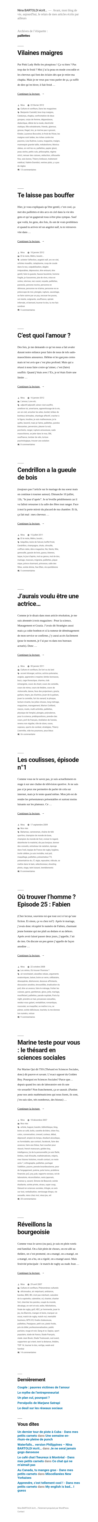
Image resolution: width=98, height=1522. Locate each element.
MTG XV (30, 1320)
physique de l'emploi (26, 713)
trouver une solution (40, 441)
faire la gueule (29, 274)
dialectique (22, 123)
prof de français (30, 720)
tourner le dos (42, 302)
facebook (46, 1141)
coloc (19, 1134)
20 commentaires (28, 1199)
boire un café (23, 1130)
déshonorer (34, 981)
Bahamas (25, 832)
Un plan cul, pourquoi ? (33, 1397)
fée (46, 549)
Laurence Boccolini (32, 134)
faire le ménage (42, 988)
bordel (47, 412)
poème (36, 1170)
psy (31, 1174)
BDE (27, 1295)
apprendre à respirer (34, 677)
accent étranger (27, 673)
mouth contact (43, 1159)
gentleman (36, 992)
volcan (31, 1013)
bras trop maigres (45, 112)
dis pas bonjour (45, 842)
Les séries (25, 970)
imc (32, 130)
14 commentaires (28, 1352)
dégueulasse (46, 119)
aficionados (26, 1291)
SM (49, 433)
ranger (29, 430)
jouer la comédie (24, 698)
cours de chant (34, 684)
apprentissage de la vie (49, 408)
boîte (32, 1130)
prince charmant (30, 563)
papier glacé (51, 148)
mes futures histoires (26, 1159)
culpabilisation (34, 267)
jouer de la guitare (50, 695)
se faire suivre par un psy (28, 295)
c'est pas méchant (41, 1295)
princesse (43, 563)
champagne (32, 545)
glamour (52, 126)
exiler (42, 1306)
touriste (43, 1010)
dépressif (21, 1138)
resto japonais (47, 1177)
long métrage (53, 702)
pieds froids (50, 1323)
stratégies (46, 727)
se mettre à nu (45, 1006)
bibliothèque (47, 1127)
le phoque (51, 698)
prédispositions (39, 716)
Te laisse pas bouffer (45, 195)
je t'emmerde (46, 1309)
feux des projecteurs (43, 691)
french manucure (32, 1148)
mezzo (20, 709)
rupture (45, 292)
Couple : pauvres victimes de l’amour (43, 1387)
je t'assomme (30, 277)
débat (53, 1134)
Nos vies (24, 828)
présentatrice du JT (26, 860)
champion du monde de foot (29, 839)
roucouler (21, 1006)
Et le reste (25, 256)
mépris (54, 1156)
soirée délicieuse (31, 1010)
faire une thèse (32, 1145)
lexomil (26, 423)
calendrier (36, 1298)
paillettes (40, 148)
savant (30, 1181)
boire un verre (42, 977)
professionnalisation (38, 1327)
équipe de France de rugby (39, 850)
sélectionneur (41, 864)
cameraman (35, 832)
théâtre (55, 1341)
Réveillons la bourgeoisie (34, 1228)
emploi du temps (34, 1138)
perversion (33, 426)
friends (44, 126)
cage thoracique (30, 680)
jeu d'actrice (36, 695)
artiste (23, 1127)
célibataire (54, 977)
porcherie (21, 430)
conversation (29, 1134)
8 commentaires (28, 444)
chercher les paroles (31, 1302)
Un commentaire (28, 734)
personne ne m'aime (35, 288)
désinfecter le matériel (27, 842)
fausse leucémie (44, 274)
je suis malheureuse (42, 419)
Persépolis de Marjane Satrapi (38, 1403)
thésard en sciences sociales (30, 1188)
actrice (38, 673)
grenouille (21, 552)
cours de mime (24, 687)
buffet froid (49, 542)
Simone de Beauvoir (42, 1181)
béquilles (25, 542)
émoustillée (41, 985)
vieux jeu (44, 1195)
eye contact (36, 1141)
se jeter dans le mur (38, 433)
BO (31, 1295)
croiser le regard (50, 839)
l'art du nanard (39, 698)
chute (41, 545)
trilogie (47, 1188)
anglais (20, 677)
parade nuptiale (44, 995)
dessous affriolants (48, 981)
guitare (20, 695)
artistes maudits (24, 263)
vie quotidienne (51, 567)
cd (42, 1298)
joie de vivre (42, 277)
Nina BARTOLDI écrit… (32, 10)
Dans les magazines (47, 108)
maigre (56, 141)
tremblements (47, 867)
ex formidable (23, 1141)
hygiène (54, 850)
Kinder (20, 134)
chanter (47, 1298)
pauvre (29, 1166)
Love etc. (32, 401)
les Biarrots (26, 1313)
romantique (51, 1002)
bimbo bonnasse (51, 677)
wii (50, 1195)
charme (41, 680)
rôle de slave (41, 723)
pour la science (24, 716)
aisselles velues (41, 974)
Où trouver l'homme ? (39, 970)
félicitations (50, 1306)
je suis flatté (53, 1152)
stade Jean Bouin (25, 1338)
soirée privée (32, 1184)
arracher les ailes (35, 412)
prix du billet (22, 1327)
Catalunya (21, 116)
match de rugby (30, 1316)
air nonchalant (27, 974)
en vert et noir (33, 1306)
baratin (37, 1127)
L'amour (24, 401)
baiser (32, 977)
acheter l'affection (28, 260)
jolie (49, 992)
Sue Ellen (39, 567)
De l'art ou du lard (46, 670)
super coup (51, 1184)
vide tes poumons (35, 730)
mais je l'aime (37, 423)
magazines (22, 705)
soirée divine (28, 567)
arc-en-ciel (53, 260)
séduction (45, 155)
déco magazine (37, 549)
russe (50, 723)
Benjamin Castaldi (29, 112)
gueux (43, 552)
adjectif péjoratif (28, 405)
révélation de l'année (47, 720)
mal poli (48, 853)
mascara (29, 560)
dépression (34, 270)
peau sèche (22, 152)
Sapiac (50, 1331)
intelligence (22, 1152)
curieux (46, 1134)
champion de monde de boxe (38, 835)
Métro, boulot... (37, 256)
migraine (38, 560)
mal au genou (43, 556)
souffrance (42, 299)
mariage (21, 560)
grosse (20, 130)
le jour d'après (29, 556)
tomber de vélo (34, 437)
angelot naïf (42, 260)
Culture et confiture (29, 108)
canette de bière (42, 1130)
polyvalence (50, 713)
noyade (45, 281)
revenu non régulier (25, 723)
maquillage (22, 857)
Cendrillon (22, 545)
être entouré (45, 270)
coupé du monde (48, 1302)
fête (56, 549)
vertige (41, 1345)
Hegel (27, 130)
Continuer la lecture (31, 94)
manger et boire (39, 1313)
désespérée (22, 981)
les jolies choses (38, 702)
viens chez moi (32, 1195)
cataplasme (38, 263)
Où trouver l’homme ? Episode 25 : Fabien (46, 900)
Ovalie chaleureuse (42, 1320)
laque (19, 556)
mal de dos (54, 556)
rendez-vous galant (26, 1002)
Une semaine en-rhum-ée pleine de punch (43, 1437)
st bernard (30, 302)
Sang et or (42, 1331)
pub (36, 1174)
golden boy (45, 1148)
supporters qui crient (26, 1341)
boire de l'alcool (36, 542)
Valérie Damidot (33, 162)
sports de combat (33, 727)
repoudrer (45, 860)
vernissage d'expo (46, 1192)
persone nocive (33, 285)
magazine (48, 141)
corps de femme (33, 119)
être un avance (28, 988)
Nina (23, 105)
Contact (20, 1511)
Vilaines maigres (40, 52)
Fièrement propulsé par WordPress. (53, 1508)
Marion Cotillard (48, 705)
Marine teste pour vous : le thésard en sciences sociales (48, 1050)
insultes (29, 419)
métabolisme (45, 144)
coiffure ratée (23, 549)
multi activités (36, 709)
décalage (21, 1306)
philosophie (44, 152)
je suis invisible (37, 853)
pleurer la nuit (44, 426)
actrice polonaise (50, 673)
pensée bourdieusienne (43, 1166)
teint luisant (34, 867)
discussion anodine (26, 985)
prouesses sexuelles (46, 999)
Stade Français (48, 1334)
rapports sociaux (46, 1174)
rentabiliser (40, 1002)
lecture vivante (23, 702)
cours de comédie (50, 684)
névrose (27, 281)
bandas (20, 1295)
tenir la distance (44, 1341)
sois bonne (26, 159)
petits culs (33, 152)
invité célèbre (23, 853)
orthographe (29, 1163)
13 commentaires (28, 170)
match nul (42, 1316)
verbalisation (31, 1192)
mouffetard (22, 995)
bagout (30, 1127)
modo (26, 709)
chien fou (55, 1130)
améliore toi (22, 408)
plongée (37, 292)
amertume (33, 408)
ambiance (49, 1291)
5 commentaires (28, 310)
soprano (21, 727)
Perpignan (31, 1323)
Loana (40, 141)
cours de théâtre (39, 687)
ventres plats (46, 162)
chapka (30, 116)
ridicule (53, 860)
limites (20, 1156)
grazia (56, 691)
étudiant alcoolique (51, 1138)
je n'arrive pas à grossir (45, 130)
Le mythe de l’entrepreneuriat (38, 1392)
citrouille (49, 545)
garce (27, 992)
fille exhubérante (33, 126)
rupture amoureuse (41, 430)
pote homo (45, 1170)
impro (27, 695)
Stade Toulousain (41, 1338)
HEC (38, 1309)
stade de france (33, 1334)
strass (42, 1184)
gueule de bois (33, 552)
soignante (31, 299)
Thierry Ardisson (39, 159)
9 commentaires (28, 1017)
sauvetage (54, 292)
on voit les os (30, 148)
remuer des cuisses (31, 155)
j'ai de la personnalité (38, 1152)
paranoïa (21, 285)
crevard (39, 1134)
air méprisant (38, 1291)
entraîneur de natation (39, 846)
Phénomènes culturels (48, 1288)
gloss (44, 992)
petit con (40, 1323)
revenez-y (21, 1181)
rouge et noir (31, 1331)
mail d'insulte (30, 1156)
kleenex (50, 552)
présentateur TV (44, 857)
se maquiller (32, 1006)
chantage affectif (42, 416)
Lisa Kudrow (31, 141)
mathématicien (44, 1156)
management (34, 705)
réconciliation (34, 1177)
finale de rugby (23, 1309)
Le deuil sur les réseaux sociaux (40, 1408)
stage (25, 867)
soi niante (21, 299)
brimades (30, 416)
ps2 (27, 1174)
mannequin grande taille (28, 144)
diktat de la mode (36, 123)
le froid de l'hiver (49, 134)
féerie (51, 549)
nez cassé (36, 281)
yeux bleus (48, 730)
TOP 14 (20, 1345)
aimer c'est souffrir (44, 405)
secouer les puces (49, 295)
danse (30, 691)
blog (55, 1127)
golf (33, 1309)
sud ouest (54, 1338)
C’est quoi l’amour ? (43, 335)
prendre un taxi (29, 999)
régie (37, 860)
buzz (19, 680)
